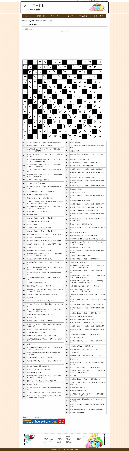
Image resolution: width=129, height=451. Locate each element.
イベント (59, 436)
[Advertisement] (65, 44)
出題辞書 (68, 436)
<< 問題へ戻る (27, 29)
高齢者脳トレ (79, 438)
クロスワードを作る (48, 441)
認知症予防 (68, 444)
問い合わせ (59, 444)
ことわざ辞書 (69, 441)
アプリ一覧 (46, 444)
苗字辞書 (68, 439)
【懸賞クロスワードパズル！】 (33, 417)
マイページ (103, 1)
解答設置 (59, 442)
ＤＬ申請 (59, 441)
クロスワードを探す (48, 439)
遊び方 (78, 439)
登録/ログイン (93, 1)
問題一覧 (41, 16)
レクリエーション (80, 436)
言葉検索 (83, 16)
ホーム (28, 16)
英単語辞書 (68, 438)
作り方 (70, 16)
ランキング (56, 16)
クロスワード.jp (34, 5)
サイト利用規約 (69, 442)
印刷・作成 (98, 16)
